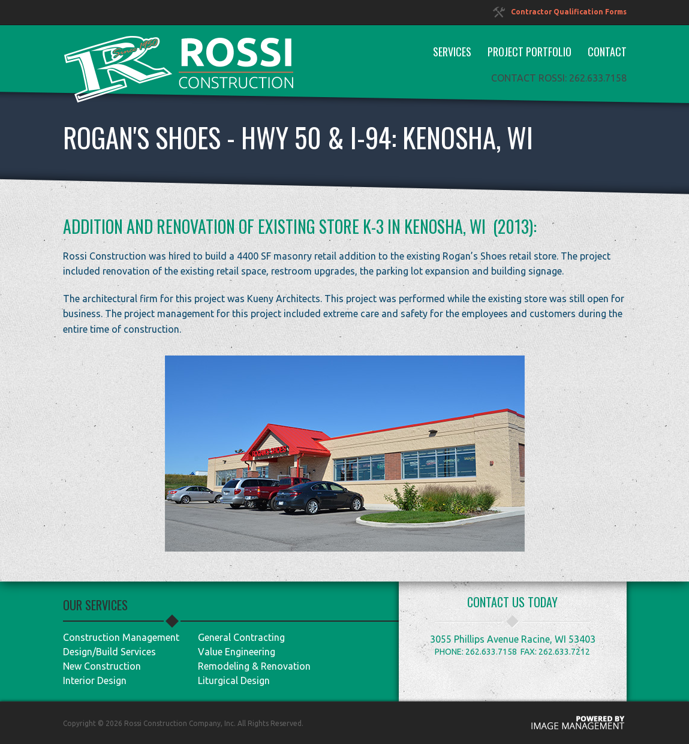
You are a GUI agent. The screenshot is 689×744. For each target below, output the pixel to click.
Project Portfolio (529, 51)
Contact (607, 51)
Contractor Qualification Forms (560, 12)
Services (452, 51)
